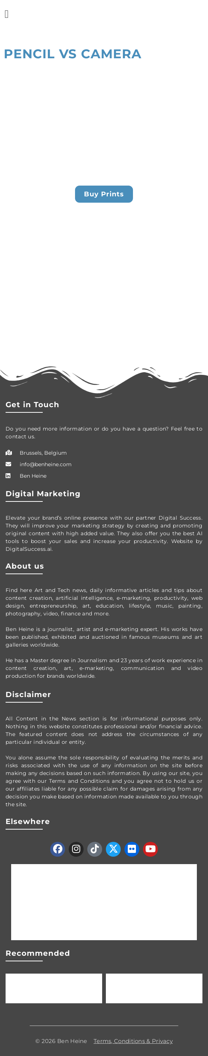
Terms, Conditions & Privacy (133, 1040)
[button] (7, 14)
